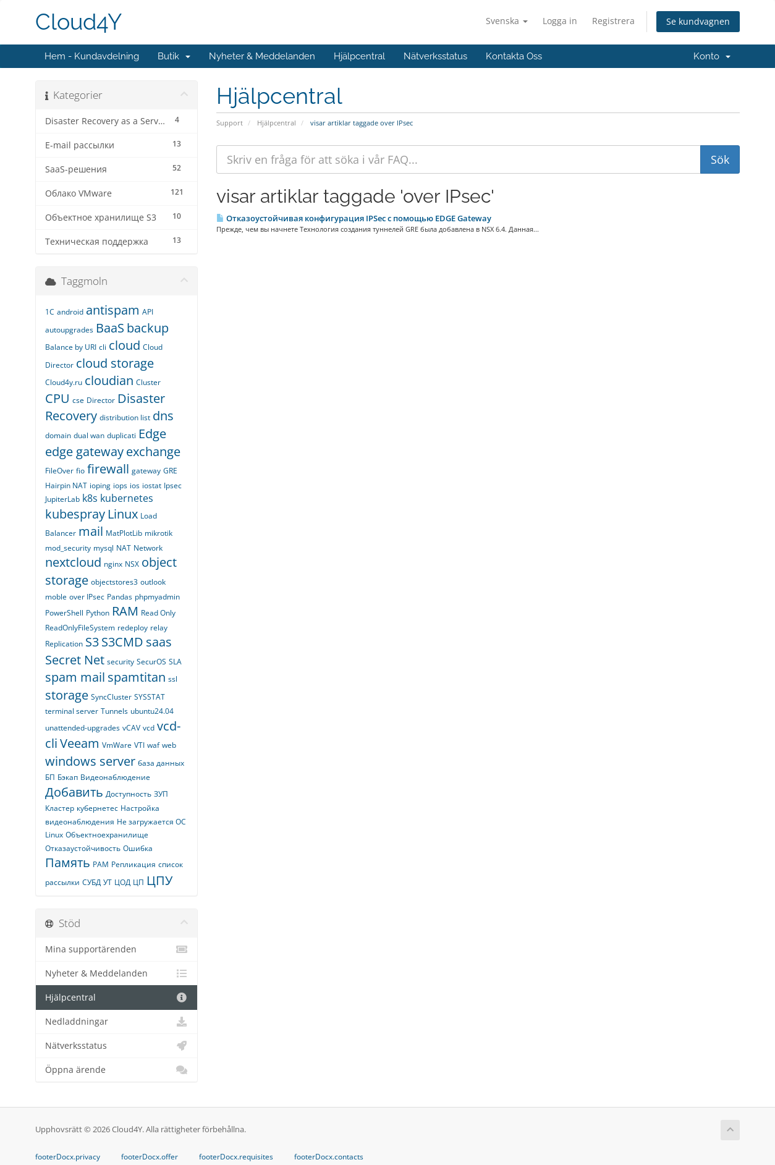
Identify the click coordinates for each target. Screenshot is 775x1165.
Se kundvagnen (698, 21)
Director (101, 400)
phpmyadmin (157, 596)
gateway (146, 470)
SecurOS (151, 661)
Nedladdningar (116, 1021)
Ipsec (173, 485)
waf (153, 745)
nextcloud (73, 562)
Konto (712, 56)
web (169, 745)
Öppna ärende (116, 1069)
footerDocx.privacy (67, 1157)
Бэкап (67, 777)
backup (148, 328)
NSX (132, 564)
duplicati (121, 435)
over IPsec (86, 596)
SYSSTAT (149, 697)
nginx (113, 564)
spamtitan (137, 677)
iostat (151, 485)
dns (163, 415)
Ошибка (138, 848)
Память (67, 862)
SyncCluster (111, 697)
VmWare (117, 745)
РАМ (101, 864)
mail (90, 531)
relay (158, 627)
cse (78, 400)
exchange (153, 451)
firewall (108, 468)
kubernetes (126, 498)
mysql (103, 548)
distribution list (125, 417)
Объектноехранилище (107, 834)
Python (97, 613)
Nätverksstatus (435, 56)
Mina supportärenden (116, 949)
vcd (149, 727)
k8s (90, 498)
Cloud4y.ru (63, 382)
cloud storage (115, 363)
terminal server (71, 711)
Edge (152, 433)
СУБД (91, 882)
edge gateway (84, 451)
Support (229, 122)
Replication (64, 643)
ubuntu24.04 (152, 711)
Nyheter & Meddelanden (262, 56)
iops (120, 485)
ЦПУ (159, 880)
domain (58, 435)
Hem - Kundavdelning (91, 56)
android (70, 312)
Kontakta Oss (514, 56)
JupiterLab (62, 499)
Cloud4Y (78, 22)
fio (80, 470)
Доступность (128, 794)
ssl (172, 679)
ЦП (138, 882)
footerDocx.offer (149, 1157)
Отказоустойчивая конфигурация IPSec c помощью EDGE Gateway (353, 218)
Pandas (119, 596)
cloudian (109, 380)
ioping (100, 485)
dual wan (89, 435)
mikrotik (158, 533)
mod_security (68, 548)
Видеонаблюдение (115, 777)
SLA (175, 661)
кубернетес (97, 808)
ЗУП (161, 794)
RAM (125, 611)
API (147, 312)
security (120, 661)
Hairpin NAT (66, 485)
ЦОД (122, 882)
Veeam (80, 743)
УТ (107, 882)
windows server (90, 761)
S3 (92, 641)
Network (148, 548)
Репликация (133, 864)
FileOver (59, 470)
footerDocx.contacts (328, 1157)
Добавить (74, 792)
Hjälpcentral (359, 56)
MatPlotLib (124, 533)
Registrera (613, 21)
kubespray (75, 514)
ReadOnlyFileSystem (80, 627)
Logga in (560, 21)
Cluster (148, 382)
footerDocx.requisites (236, 1157)
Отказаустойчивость (83, 848)
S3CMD (122, 641)
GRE (170, 470)
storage (66, 695)
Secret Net (74, 659)
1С (49, 312)
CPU (57, 398)
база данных (161, 763)
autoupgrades (69, 329)
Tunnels (114, 711)
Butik (174, 56)
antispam (113, 310)
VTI (139, 745)
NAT (123, 548)
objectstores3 (114, 582)
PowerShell (64, 613)
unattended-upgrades (82, 727)
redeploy (132, 627)
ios (135, 485)
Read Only (158, 613)
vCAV (131, 727)
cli (102, 347)
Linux (123, 514)
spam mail (75, 677)
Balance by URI (70, 347)
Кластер (59, 808)
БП (50, 777)
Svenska (507, 21)
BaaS (110, 328)
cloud (124, 345)
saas (159, 641)
